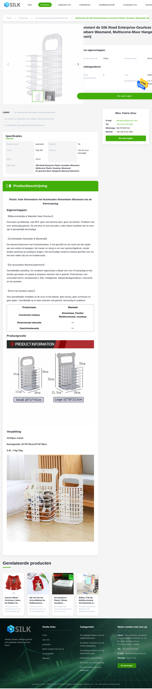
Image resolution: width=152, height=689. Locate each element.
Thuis (44, 635)
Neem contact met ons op (53, 649)
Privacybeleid (47, 654)
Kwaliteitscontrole (107, 5)
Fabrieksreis (84, 5)
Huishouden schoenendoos (91, 658)
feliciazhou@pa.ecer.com (126, 120)
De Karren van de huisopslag (92, 663)
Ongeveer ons (64, 5)
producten (46, 644)
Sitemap (45, 658)
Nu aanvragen (126, 138)
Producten (45, 5)
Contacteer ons (130, 5)
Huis (30, 5)
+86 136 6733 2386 (124, 124)
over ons (46, 640)
